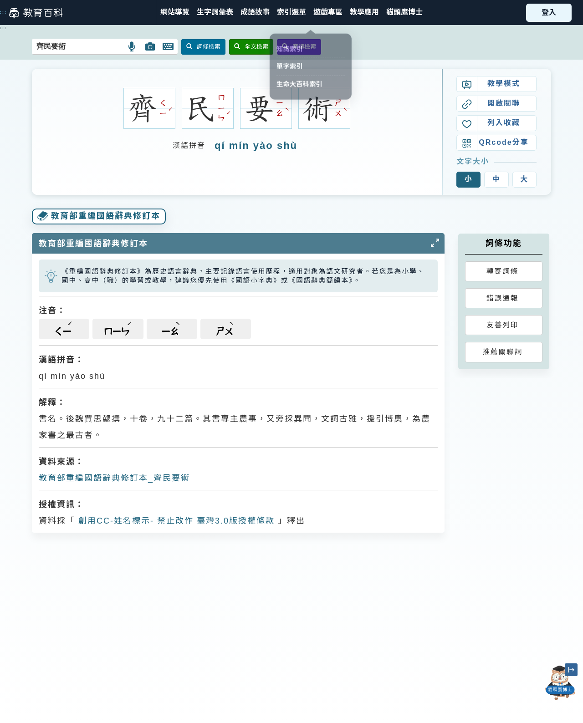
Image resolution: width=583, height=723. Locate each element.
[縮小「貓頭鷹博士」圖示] (571, 669)
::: (3, 12)
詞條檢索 (203, 46)
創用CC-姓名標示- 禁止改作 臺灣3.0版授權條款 (175, 520)
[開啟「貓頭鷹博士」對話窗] (560, 683)
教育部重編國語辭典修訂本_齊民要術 (114, 478)
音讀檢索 (299, 46)
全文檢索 (251, 46)
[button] (291, 12)
